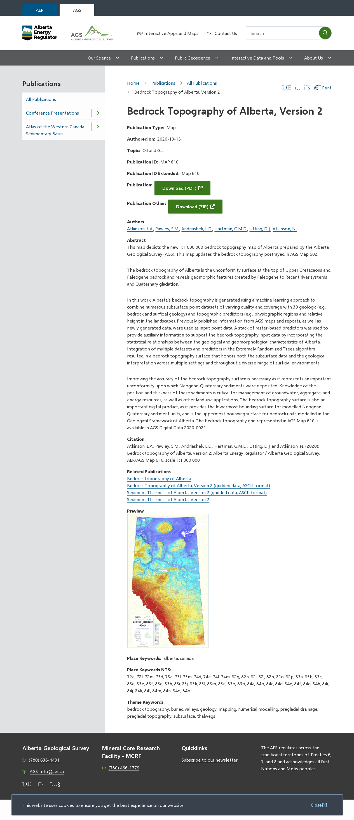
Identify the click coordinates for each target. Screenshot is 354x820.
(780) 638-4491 (44, 759)
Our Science (99, 57)
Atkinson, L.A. (140, 228)
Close (316, 804)
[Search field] (282, 33)
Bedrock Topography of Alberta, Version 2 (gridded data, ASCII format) (198, 485)
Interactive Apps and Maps (171, 33)
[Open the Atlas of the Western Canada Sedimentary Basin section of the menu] (98, 126)
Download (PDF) (179, 188)
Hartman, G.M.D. (230, 228)
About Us (313, 57)
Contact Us (226, 33)
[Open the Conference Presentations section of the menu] (98, 113)
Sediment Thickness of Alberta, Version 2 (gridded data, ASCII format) (197, 492)
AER (39, 10)
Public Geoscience (192, 57)
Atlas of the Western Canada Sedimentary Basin (55, 130)
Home (133, 83)
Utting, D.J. (260, 228)
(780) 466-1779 (124, 767)
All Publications (41, 99)
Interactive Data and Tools (257, 57)
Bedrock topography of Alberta (159, 478)
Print (322, 87)
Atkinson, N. (285, 228)
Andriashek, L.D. (196, 228)
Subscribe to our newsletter (210, 759)
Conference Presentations (52, 112)
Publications (143, 57)
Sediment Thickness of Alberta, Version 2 (168, 499)
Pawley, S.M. (167, 228)
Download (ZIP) (192, 206)
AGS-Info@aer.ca (47, 771)
